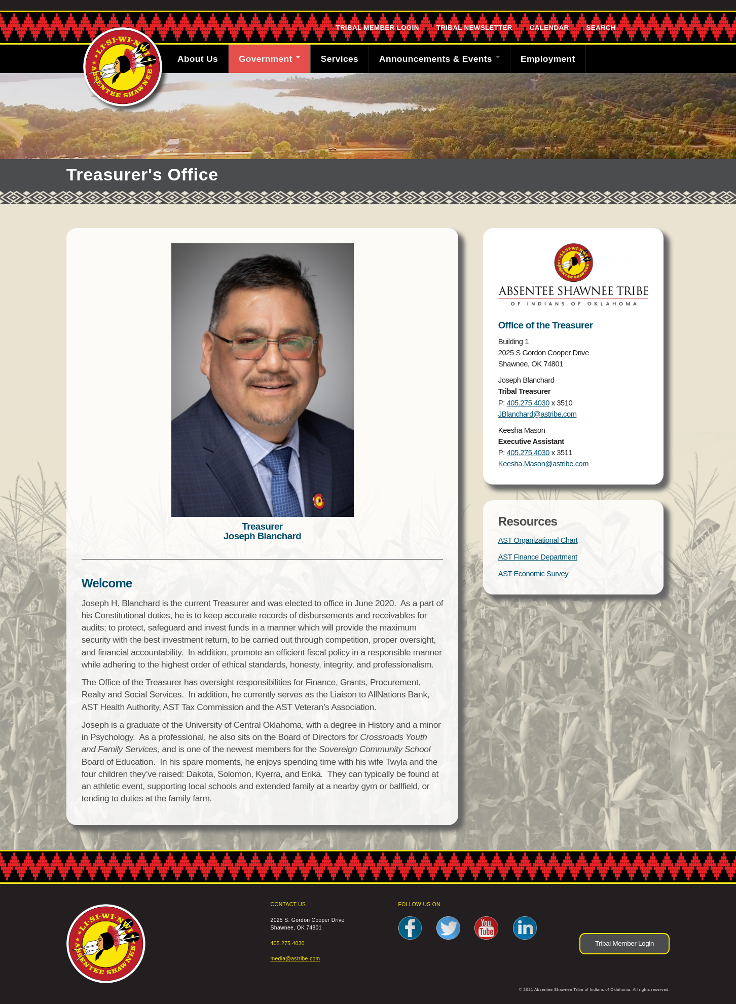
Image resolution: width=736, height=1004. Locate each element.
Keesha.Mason (521, 464)
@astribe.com (567, 464)
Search (601, 27)
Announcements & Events (439, 59)
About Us (197, 59)
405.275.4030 (527, 403)
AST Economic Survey (533, 574)
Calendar (549, 27)
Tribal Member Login (377, 27)
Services (339, 59)
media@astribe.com (295, 958)
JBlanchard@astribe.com (537, 414)
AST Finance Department (537, 557)
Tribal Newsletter (474, 27)
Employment (548, 59)
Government (269, 59)
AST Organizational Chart (538, 540)
